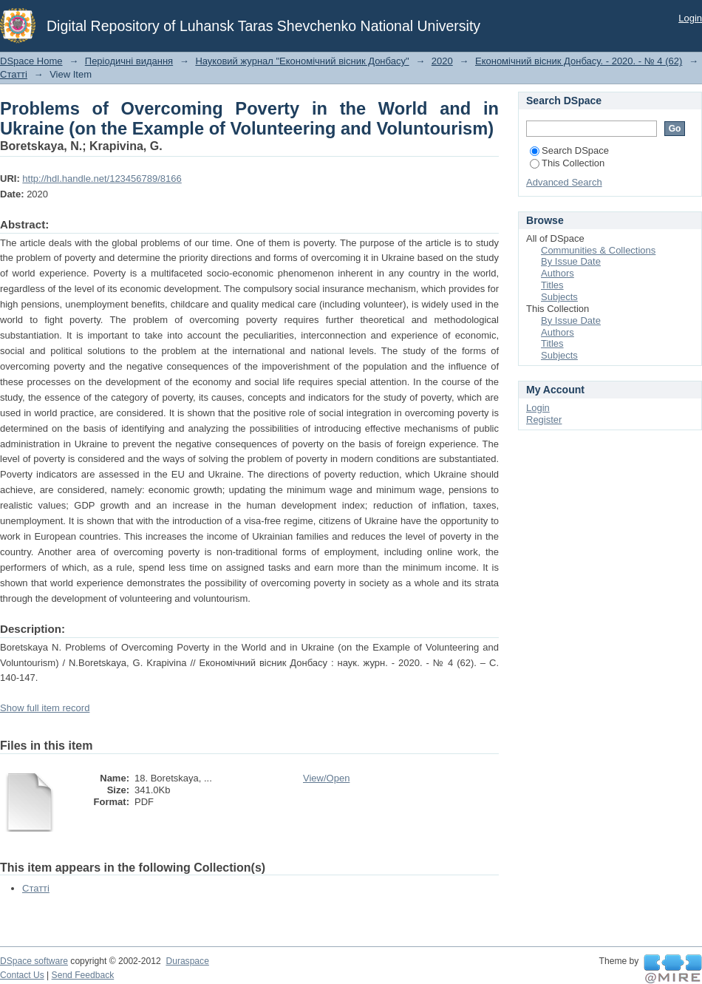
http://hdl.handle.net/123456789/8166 (101, 178)
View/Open (326, 778)
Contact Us (22, 975)
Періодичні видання (129, 61)
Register (544, 419)
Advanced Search (564, 182)
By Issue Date (571, 261)
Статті (13, 74)
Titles (552, 285)
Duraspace (187, 961)
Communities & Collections (598, 250)
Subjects (559, 296)
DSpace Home (31, 61)
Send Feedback (83, 975)
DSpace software (34, 961)
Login (690, 18)
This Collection (567, 163)
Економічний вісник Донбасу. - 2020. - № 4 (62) (578, 61)
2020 (442, 61)
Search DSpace (569, 150)
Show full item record (44, 707)
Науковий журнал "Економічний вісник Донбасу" (302, 61)
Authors (557, 273)
